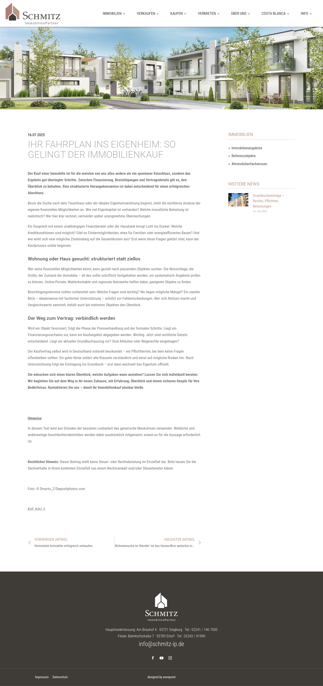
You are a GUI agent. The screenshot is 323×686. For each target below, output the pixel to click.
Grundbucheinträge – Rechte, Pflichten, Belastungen (268, 200)
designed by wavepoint (162, 677)
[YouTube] (161, 658)
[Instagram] (170, 658)
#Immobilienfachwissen (249, 164)
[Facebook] (152, 658)
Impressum (42, 677)
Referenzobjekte (244, 156)
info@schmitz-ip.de (161, 644)
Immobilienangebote (247, 148)
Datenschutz (60, 677)
